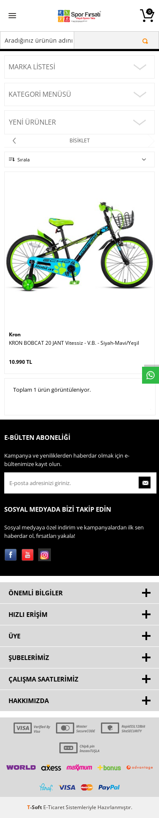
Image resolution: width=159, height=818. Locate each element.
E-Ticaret (53, 807)
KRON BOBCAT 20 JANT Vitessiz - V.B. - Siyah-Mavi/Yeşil (74, 343)
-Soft (35, 807)
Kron (15, 334)
